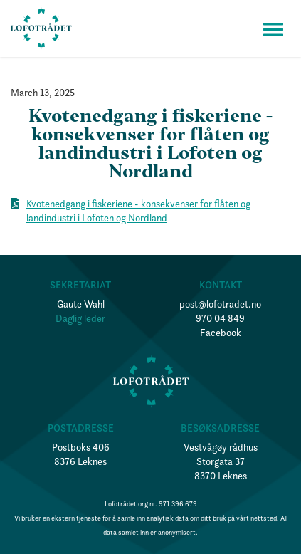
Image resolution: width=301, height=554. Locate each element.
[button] (273, 28)
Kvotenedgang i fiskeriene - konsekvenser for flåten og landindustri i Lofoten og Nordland (138, 210)
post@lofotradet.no (220, 304)
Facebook (220, 332)
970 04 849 (220, 318)
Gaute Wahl (81, 304)
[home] (41, 28)
